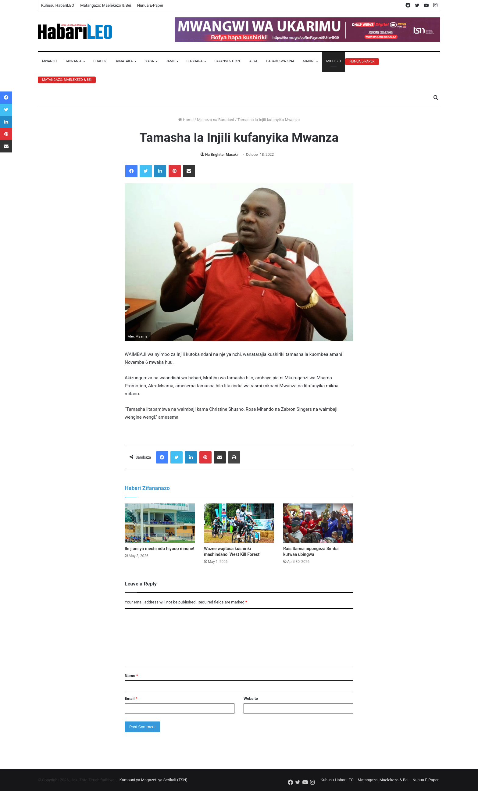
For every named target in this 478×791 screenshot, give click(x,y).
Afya (253, 61)
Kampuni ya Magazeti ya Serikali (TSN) (153, 780)
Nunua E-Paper (150, 5)
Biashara (195, 61)
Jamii (170, 61)
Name (131, 675)
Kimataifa (124, 61)
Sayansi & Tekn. (227, 61)
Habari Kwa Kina (280, 61)
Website (251, 698)
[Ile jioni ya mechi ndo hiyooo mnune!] (160, 523)
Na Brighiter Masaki (221, 154)
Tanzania (73, 61)
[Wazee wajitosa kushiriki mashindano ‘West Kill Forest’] (239, 523)
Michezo (333, 61)
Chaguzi (100, 61)
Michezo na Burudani (215, 119)
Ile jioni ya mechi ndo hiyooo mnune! (159, 548)
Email (131, 698)
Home (186, 119)
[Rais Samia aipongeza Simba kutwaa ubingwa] (318, 523)
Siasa (149, 61)
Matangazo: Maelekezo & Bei (105, 5)
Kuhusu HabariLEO (57, 5)
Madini (308, 61)
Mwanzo (49, 61)
